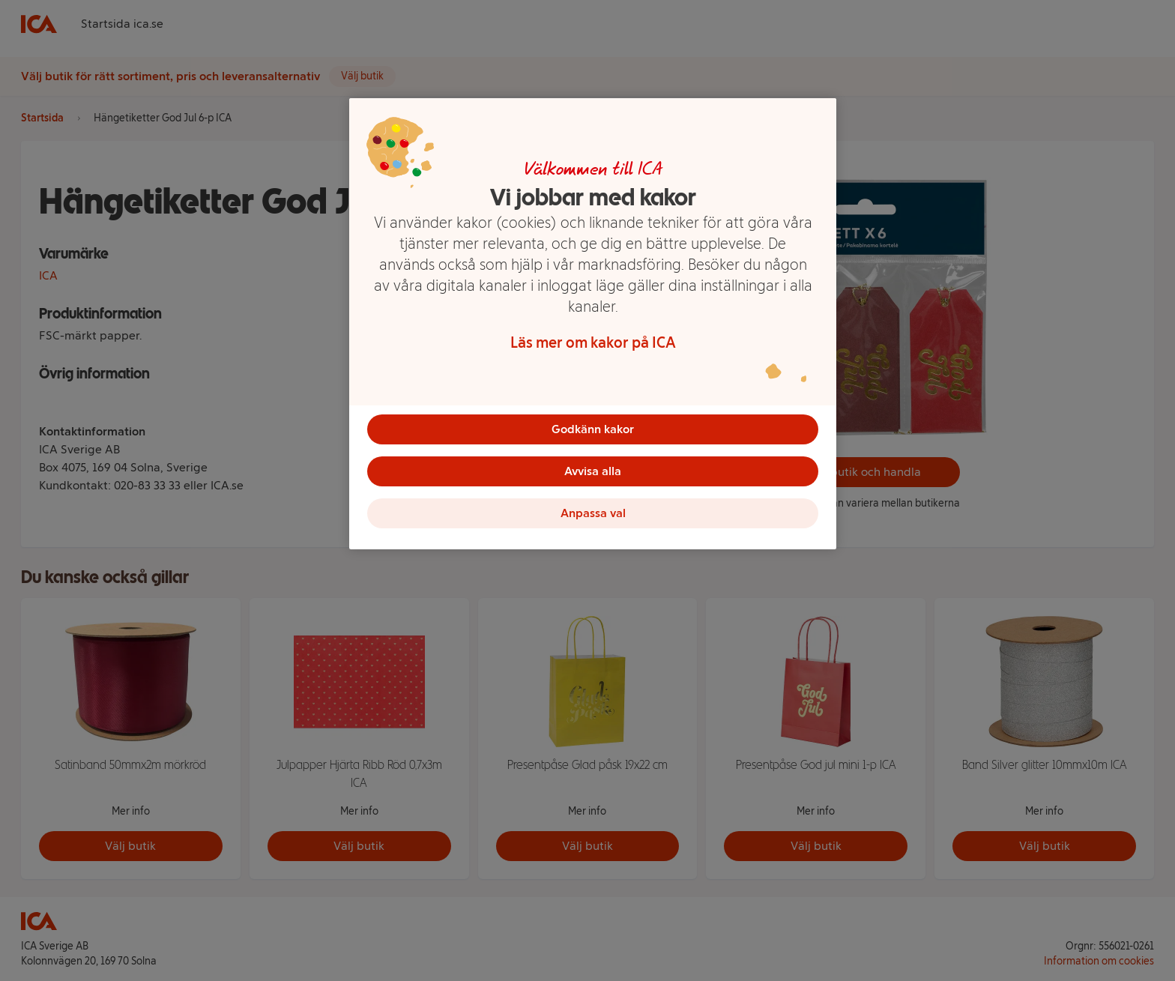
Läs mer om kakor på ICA (593, 342)
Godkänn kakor (593, 429)
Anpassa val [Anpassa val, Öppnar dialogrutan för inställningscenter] (593, 513)
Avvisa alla (592, 471)
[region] (592, 323)
